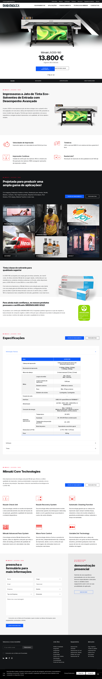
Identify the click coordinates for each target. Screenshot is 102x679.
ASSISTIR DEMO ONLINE (60, 68)
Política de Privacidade (24, 618)
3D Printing (91, 656)
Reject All (81, 673)
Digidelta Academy (89, 1)
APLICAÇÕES (52, 5)
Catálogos (67, 1)
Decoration (91, 654)
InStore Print (91, 652)
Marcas (61, 1)
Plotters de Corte (75, 654)
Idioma (97, 1)
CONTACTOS (95, 5)
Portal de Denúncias (58, 662)
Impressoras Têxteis (76, 652)
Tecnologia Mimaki (81, 5)
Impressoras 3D (75, 656)
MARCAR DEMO (83, 591)
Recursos (80, 1)
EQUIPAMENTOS (39, 5)
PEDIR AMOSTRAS (92, 196)
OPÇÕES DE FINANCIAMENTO (45, 69)
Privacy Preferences (69, 673)
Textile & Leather (92, 648)
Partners (74, 1)
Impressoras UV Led (76, 650)
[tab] (51, 351)
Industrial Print (92, 650)
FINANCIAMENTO (65, 5)
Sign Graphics (92, 646)
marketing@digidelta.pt (9, 1)
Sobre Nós (54, 1)
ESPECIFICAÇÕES (64, 80)
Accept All (90, 673)
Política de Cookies (58, 656)
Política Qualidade (58, 646)
